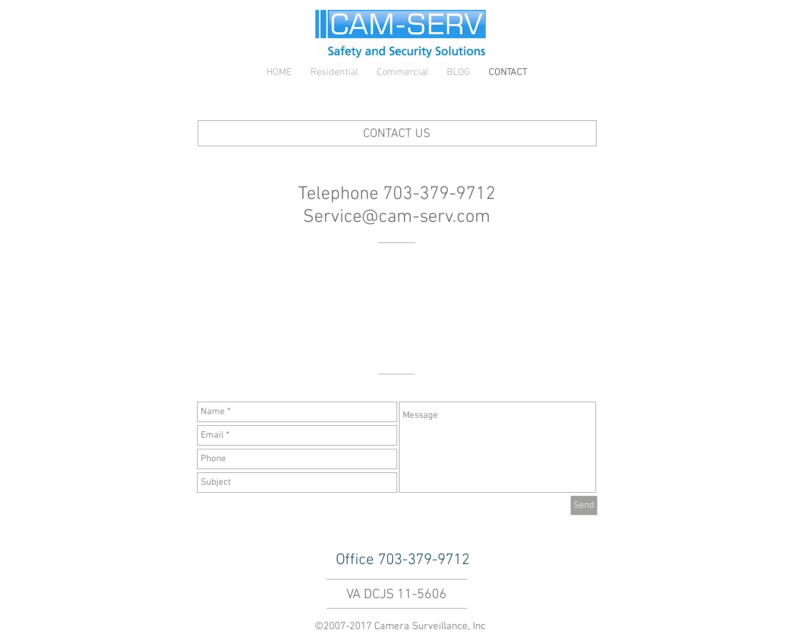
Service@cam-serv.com (397, 217)
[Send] (584, 505)
